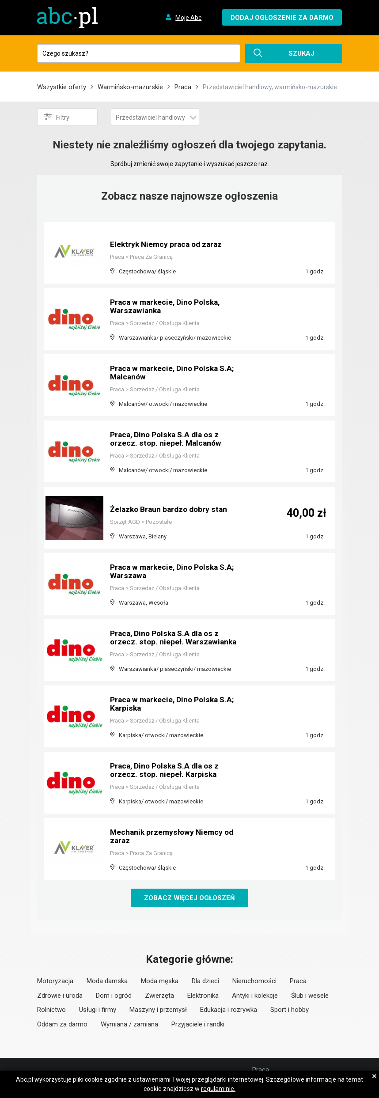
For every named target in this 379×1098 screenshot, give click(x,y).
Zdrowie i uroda (60, 996)
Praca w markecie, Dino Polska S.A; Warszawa (174, 571)
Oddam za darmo (62, 1024)
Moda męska (159, 981)
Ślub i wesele (310, 996)
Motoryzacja (55, 981)
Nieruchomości (254, 981)
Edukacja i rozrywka (228, 1010)
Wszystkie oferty (61, 87)
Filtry (56, 117)
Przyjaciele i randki (197, 1024)
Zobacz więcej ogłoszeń (189, 898)
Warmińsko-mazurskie (130, 87)
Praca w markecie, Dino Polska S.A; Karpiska (174, 704)
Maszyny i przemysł (158, 1010)
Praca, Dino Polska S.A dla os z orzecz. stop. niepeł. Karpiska (166, 770)
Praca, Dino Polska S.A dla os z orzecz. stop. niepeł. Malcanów (167, 439)
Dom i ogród (114, 996)
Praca (182, 87)
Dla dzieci (205, 981)
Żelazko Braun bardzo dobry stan (170, 509)
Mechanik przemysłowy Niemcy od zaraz (173, 836)
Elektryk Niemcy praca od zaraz (168, 244)
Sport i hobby (289, 1010)
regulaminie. (218, 1088)
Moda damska (107, 981)
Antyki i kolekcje (255, 996)
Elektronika (203, 996)
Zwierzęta (159, 996)
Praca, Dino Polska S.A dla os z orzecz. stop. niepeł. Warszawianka (174, 638)
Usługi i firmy (97, 1010)
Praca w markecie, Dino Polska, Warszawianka (167, 306)
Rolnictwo (51, 1010)
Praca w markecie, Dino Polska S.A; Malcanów (174, 373)
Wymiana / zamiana (129, 1024)
